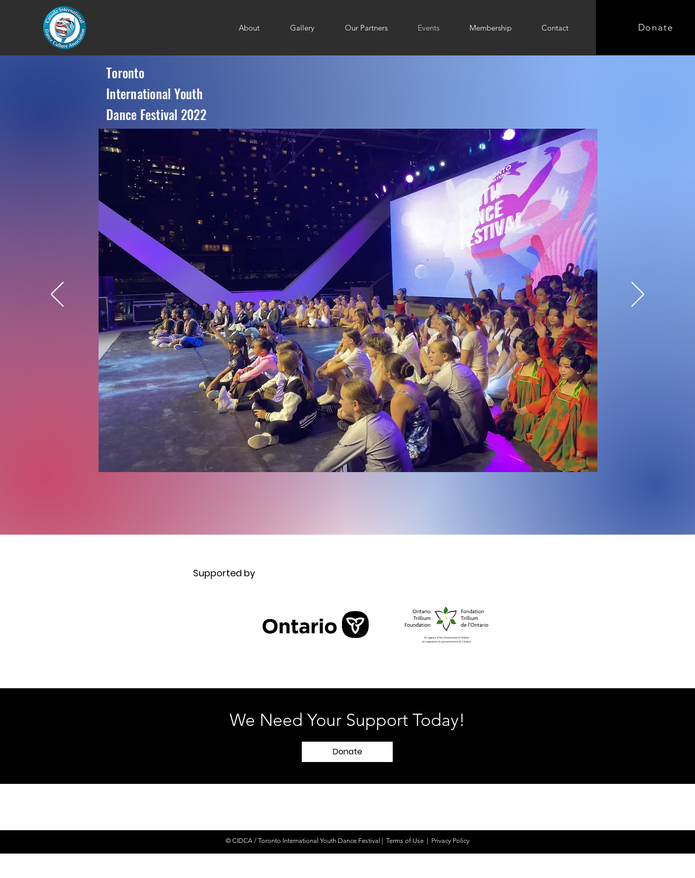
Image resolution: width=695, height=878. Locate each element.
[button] (347, 752)
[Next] (637, 295)
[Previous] (57, 295)
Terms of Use (405, 840)
